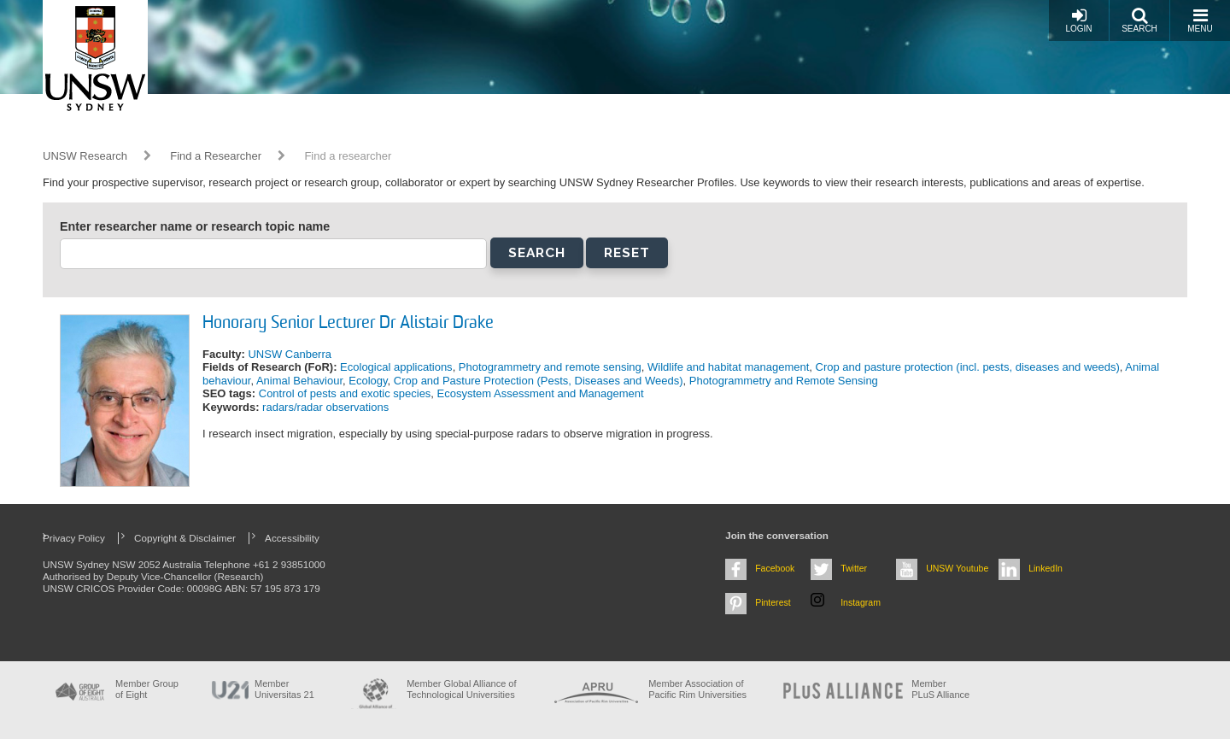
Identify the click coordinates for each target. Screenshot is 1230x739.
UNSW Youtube (957, 568)
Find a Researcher (215, 156)
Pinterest (773, 602)
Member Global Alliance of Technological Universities (461, 689)
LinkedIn (1045, 568)
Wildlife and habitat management (728, 367)
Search (1139, 20)
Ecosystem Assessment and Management (540, 393)
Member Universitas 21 (284, 689)
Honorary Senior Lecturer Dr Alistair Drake (348, 323)
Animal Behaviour (299, 380)
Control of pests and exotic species (345, 393)
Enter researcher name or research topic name (195, 226)
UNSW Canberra (289, 354)
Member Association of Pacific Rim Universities (697, 689)
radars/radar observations (325, 407)
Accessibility (292, 537)
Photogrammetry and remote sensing (550, 367)
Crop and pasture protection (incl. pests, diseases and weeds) (968, 367)
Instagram (860, 602)
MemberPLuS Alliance (940, 689)
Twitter (853, 568)
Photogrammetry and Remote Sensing (783, 380)
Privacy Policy (74, 537)
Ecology (367, 380)
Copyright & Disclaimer (185, 537)
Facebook (774, 568)
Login (1078, 20)
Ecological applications (396, 367)
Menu (1199, 20)
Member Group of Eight (147, 689)
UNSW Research (85, 156)
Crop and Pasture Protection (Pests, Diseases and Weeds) (538, 380)
